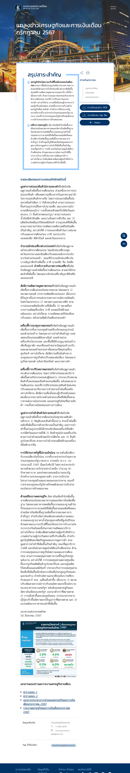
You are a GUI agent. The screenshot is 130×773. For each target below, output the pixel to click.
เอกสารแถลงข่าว (92, 97)
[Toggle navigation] (113, 7)
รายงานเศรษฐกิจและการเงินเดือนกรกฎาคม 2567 (46, 710)
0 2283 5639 (60, 726)
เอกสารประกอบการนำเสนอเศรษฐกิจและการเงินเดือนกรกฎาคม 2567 (49, 702)
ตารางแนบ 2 (30, 696)
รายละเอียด (89, 92)
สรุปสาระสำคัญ (91, 88)
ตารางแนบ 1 (30, 692)
